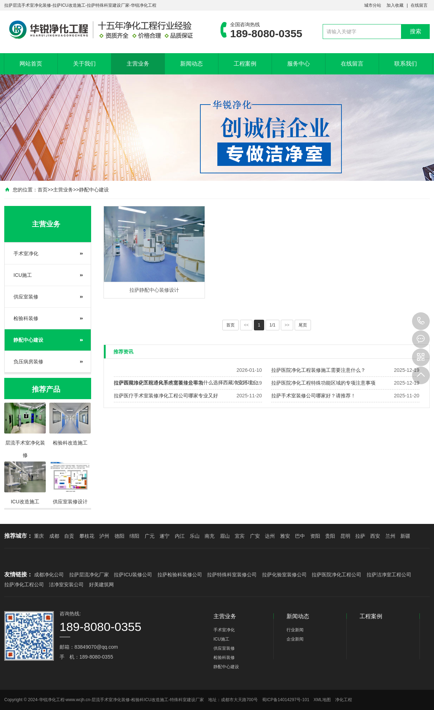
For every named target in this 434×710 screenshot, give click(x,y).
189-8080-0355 (421, 321)
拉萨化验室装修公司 (284, 574)
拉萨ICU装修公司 (133, 574)
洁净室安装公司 (66, 584)
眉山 (225, 536)
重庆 (39, 536)
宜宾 (240, 536)
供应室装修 (25, 297)
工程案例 (245, 64)
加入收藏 (395, 5)
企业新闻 (295, 639)
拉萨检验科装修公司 (179, 574)
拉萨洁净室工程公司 (389, 574)
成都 (54, 536)
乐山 (195, 536)
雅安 (285, 536)
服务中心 (298, 64)
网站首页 (31, 64)
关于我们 (84, 64)
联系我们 (405, 64)
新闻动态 (191, 64)
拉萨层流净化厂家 (89, 574)
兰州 (390, 536)
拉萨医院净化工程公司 (336, 574)
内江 (180, 536)
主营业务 (138, 64)
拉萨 (360, 536)
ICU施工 (22, 275)
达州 (270, 536)
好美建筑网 (101, 584)
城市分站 (372, 5)
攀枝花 (86, 536)
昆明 (345, 536)
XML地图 (322, 699)
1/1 (272, 325)
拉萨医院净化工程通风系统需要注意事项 (158, 383)
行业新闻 (295, 629)
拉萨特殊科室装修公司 (232, 574)
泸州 (104, 536)
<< (246, 325)
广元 (150, 536)
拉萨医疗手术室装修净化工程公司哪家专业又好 (166, 395)
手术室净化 (25, 253)
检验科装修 (25, 318)
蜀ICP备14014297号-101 (285, 699)
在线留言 (419, 5)
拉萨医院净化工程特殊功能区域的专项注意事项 (323, 383)
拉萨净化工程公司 (24, 584)
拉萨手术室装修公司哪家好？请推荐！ (313, 395)
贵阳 (330, 536)
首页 (43, 189)
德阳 (119, 536)
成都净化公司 (49, 574)
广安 (255, 536)
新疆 (405, 536)
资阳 (315, 536)
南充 (210, 536)
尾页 (303, 325)
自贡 (69, 536)
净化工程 (343, 699)
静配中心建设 (94, 189)
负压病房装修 (28, 361)
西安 (375, 536)
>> (287, 325)
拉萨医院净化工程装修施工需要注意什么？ (318, 370)
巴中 (300, 536)
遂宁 (164, 536)
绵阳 (134, 536)
